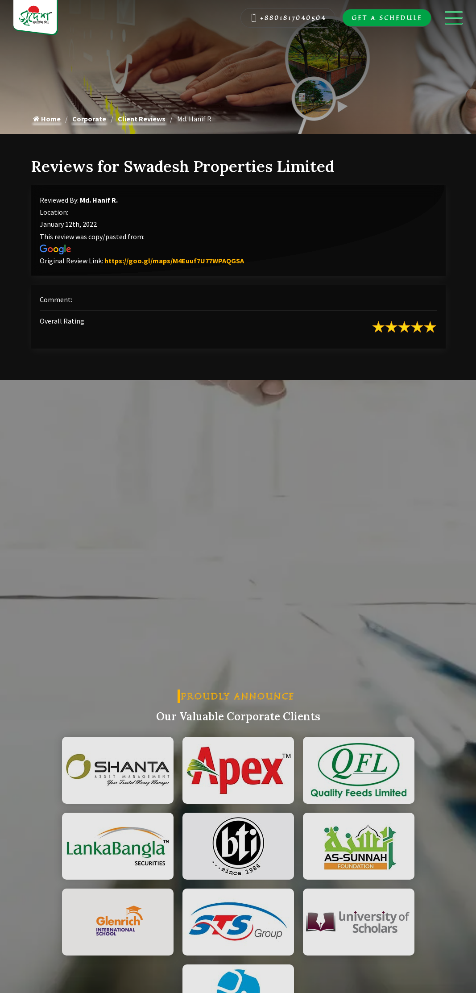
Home (47, 118)
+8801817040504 (288, 18)
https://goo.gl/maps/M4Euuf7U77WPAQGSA (174, 260)
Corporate (89, 118)
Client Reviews (142, 118)
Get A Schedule (386, 18)
